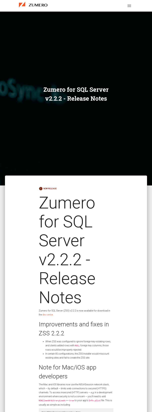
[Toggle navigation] (129, 6)
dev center (47, 314)
